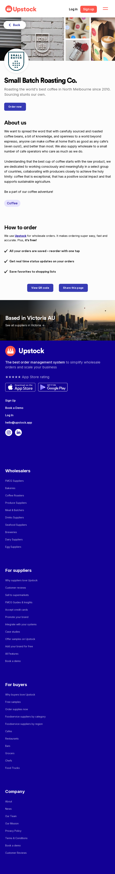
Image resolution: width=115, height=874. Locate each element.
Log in (73, 9)
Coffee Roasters (14, 495)
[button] (103, 8)
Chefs (8, 760)
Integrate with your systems (21, 624)
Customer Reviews (16, 852)
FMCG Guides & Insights (18, 602)
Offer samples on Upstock (20, 639)
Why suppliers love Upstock (21, 580)
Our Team (11, 816)
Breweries (11, 532)
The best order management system (35, 362)
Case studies (12, 631)
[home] (20, 9)
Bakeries (10, 488)
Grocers (9, 753)
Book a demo (13, 661)
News (8, 808)
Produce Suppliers (16, 502)
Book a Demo (14, 408)
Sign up (88, 9)
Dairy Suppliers (14, 539)
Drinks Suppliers (14, 517)
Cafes (8, 731)
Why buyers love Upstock (20, 694)
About (8, 801)
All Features (11, 653)
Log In (9, 415)
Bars (7, 745)
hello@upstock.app (18, 422)
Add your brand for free (19, 646)
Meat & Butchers (14, 510)
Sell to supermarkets (17, 594)
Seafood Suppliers (16, 524)
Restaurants (12, 738)
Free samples (13, 701)
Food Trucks (12, 767)
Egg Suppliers (13, 546)
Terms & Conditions (16, 838)
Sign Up (10, 400)
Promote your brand (16, 617)
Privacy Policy (13, 830)
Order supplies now (16, 709)
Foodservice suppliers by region (24, 723)
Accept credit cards (16, 609)
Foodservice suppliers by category (25, 716)
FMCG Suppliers (14, 480)
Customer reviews (15, 587)
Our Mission (12, 823)
